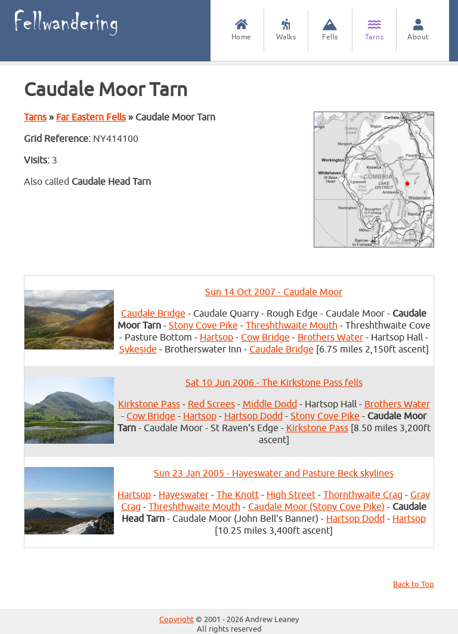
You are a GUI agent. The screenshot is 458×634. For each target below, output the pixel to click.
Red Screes (211, 404)
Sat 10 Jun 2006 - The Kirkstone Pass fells (274, 383)
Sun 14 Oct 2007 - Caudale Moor (273, 292)
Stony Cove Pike (203, 326)
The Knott (237, 495)
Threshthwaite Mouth (292, 326)
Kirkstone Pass (149, 404)
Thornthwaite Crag (363, 495)
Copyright (176, 619)
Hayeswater (184, 495)
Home (241, 30)
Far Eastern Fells (91, 117)
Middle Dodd (270, 404)
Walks (286, 30)
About (418, 30)
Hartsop (216, 338)
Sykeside (138, 349)
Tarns (374, 30)
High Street (291, 495)
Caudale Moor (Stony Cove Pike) (316, 507)
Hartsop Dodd (253, 416)
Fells (330, 30)
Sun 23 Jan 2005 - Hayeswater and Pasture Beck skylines (274, 474)
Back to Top (413, 584)
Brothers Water (330, 338)
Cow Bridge (265, 338)
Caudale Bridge (153, 314)
